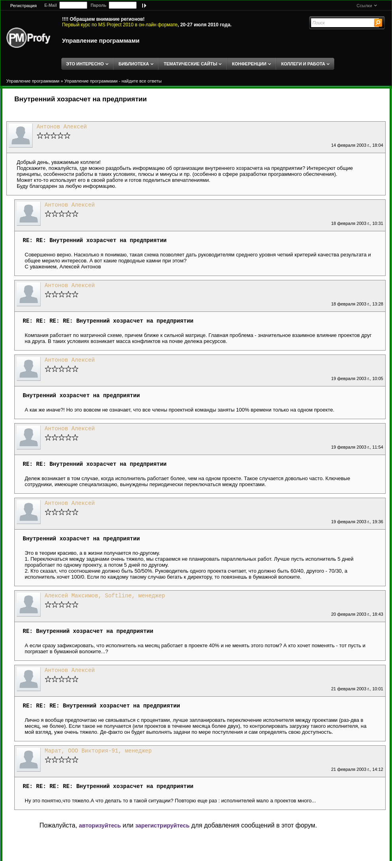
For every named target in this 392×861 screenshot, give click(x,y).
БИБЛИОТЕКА (134, 63)
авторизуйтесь (100, 825)
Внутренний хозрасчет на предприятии (80, 99)
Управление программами (101, 40)
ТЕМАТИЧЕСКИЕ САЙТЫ (190, 63)
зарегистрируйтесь (162, 825)
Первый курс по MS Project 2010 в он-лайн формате (120, 25)
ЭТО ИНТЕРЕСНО (85, 63)
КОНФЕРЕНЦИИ (249, 63)
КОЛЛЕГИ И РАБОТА (303, 63)
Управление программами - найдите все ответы (113, 81)
